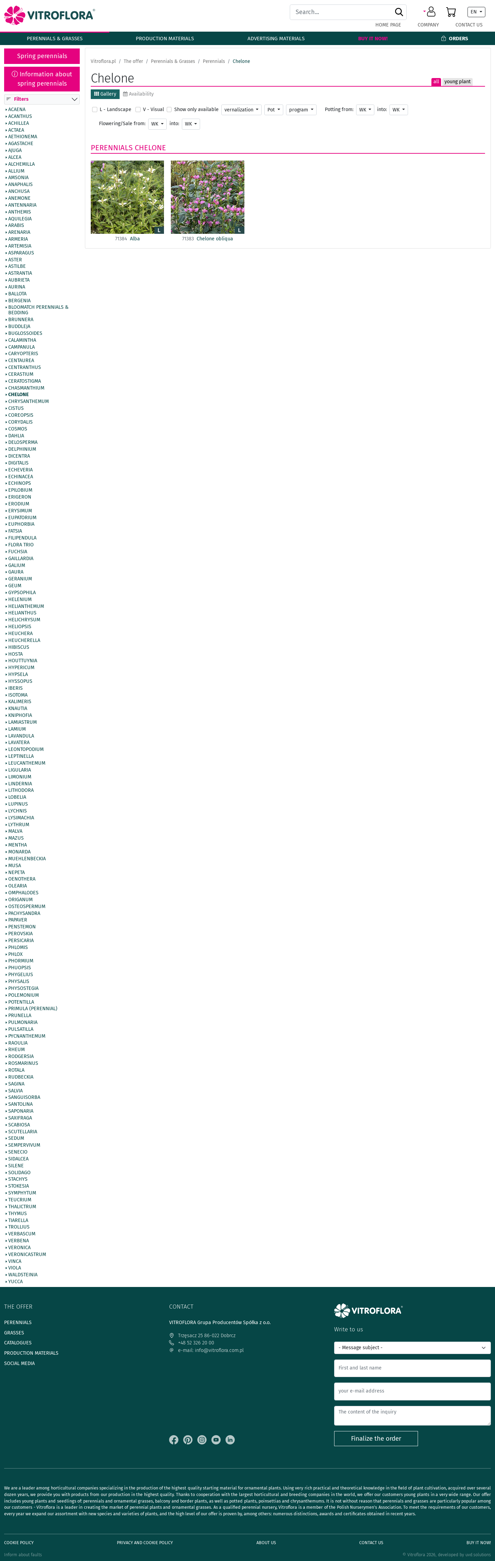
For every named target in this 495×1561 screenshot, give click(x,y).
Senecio (18, 1152)
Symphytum (22, 1193)
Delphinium (22, 449)
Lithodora (21, 791)
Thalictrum (22, 1207)
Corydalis (20, 422)
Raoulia (18, 1043)
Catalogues (18, 1343)
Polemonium (23, 995)
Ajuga (15, 150)
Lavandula (21, 736)
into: (382, 109)
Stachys (18, 1179)
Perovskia (20, 934)
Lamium (17, 729)
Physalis (18, 981)
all (436, 82)
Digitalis (18, 463)
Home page (388, 25)
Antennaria (22, 205)
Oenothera (21, 879)
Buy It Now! (373, 38)
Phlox (15, 954)
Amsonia (18, 178)
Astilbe (17, 267)
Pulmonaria (22, 1022)
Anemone (19, 198)
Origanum (20, 900)
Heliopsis (19, 627)
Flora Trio (21, 545)
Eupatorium (22, 518)
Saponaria (20, 1111)
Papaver (17, 920)
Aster (15, 260)
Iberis (15, 688)
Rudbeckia (20, 1077)
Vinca (14, 1261)
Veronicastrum (27, 1254)
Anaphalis (20, 185)
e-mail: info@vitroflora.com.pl (206, 1350)
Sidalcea (18, 1159)
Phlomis (18, 947)
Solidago (19, 1173)
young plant (457, 82)
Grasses (14, 1333)
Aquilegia (20, 219)
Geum (14, 586)
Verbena (18, 1241)
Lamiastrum (22, 722)
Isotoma (18, 695)
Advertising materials (276, 38)
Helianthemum (26, 606)
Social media (19, 1363)
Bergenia (19, 301)
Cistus (16, 409)
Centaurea (21, 361)
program (299, 110)
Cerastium (20, 374)
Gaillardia (20, 558)
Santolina (20, 1104)
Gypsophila (22, 593)
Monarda (19, 852)
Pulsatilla (20, 1029)
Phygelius (20, 975)
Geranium (20, 579)
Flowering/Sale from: (122, 124)
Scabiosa (19, 1125)
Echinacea (20, 477)
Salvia (15, 1091)
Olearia (17, 886)
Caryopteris (23, 354)
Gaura (15, 572)
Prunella (19, 1016)
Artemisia (19, 246)
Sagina (16, 1084)
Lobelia (17, 797)
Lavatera (19, 743)
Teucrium (19, 1200)
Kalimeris (19, 702)
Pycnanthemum (26, 1036)
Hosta (15, 654)
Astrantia (20, 273)
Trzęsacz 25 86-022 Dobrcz (202, 1336)
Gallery (105, 94)
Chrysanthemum (28, 402)
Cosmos (17, 429)
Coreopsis (20, 415)
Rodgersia (21, 1057)
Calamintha (22, 340)
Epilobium (20, 490)
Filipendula (22, 538)
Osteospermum (26, 906)
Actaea (16, 130)
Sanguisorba (24, 1098)
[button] (430, 12)
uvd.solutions (478, 1554)
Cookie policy (19, 1542)
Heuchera (20, 633)
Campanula (21, 347)
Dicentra (19, 456)
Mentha (17, 845)
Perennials (112, 147)
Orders (454, 38)
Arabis (16, 226)
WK (363, 110)
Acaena (16, 109)
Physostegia (23, 988)
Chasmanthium (26, 388)
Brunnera (20, 320)
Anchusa (19, 192)
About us (266, 1542)
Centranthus (24, 367)
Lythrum (18, 825)
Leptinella (21, 757)
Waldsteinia (22, 1275)
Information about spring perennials (42, 78)
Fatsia (15, 531)
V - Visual (153, 109)
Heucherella (24, 640)
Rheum (16, 1050)
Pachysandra (24, 913)
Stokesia (18, 1186)
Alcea (14, 157)
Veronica (19, 1248)
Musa (14, 866)
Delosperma (22, 443)
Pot (271, 110)
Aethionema (22, 137)
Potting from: (339, 109)
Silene (16, 1166)
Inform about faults (23, 1554)
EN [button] (474, 12)
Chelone (18, 395)
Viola (14, 1268)
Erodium (18, 504)
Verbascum (21, 1234)
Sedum (16, 1139)
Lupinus (18, 804)
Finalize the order (376, 1438)
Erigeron (19, 497)
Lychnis (17, 811)
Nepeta (16, 872)
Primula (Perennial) (32, 1009)
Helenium (20, 599)
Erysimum (20, 511)
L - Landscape (115, 109)
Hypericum (21, 668)
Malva (15, 831)
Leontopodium (26, 750)
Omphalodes (23, 893)
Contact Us (469, 25)
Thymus (17, 1213)
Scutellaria (22, 1132)
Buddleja (19, 326)
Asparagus (21, 253)
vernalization (239, 110)
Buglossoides (25, 333)
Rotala (16, 1070)
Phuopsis (19, 968)
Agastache (20, 144)
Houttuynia (22, 661)
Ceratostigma (24, 381)
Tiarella (18, 1220)
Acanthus (20, 116)
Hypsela (18, 674)
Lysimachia (21, 818)
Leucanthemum (26, 763)
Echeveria (20, 470)
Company (428, 25)
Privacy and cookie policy (145, 1542)
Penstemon (22, 927)
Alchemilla (21, 164)
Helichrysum (24, 620)
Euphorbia (21, 524)
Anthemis (19, 212)
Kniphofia (20, 716)
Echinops (19, 484)
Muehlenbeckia (27, 859)
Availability (138, 94)
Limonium (19, 777)
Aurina (16, 287)
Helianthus (22, 613)
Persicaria (21, 940)
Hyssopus (20, 681)
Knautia (17, 709)
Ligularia (19, 770)
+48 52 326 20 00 (191, 1343)
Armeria (18, 239)
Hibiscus (18, 647)
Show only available (196, 109)
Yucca (15, 1282)
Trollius (19, 1227)
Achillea (18, 123)
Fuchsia (17, 552)
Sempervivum (24, 1145)
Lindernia (20, 784)
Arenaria (19, 233)
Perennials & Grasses (54, 38)
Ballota (17, 294)
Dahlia (16, 436)
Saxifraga (20, 1118)
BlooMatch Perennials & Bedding (38, 310)
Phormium (20, 961)
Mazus (16, 838)
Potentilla (21, 1002)
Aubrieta (19, 280)
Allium (16, 171)
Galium (16, 565)
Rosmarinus (23, 1064)
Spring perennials (42, 56)
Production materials (165, 38)
